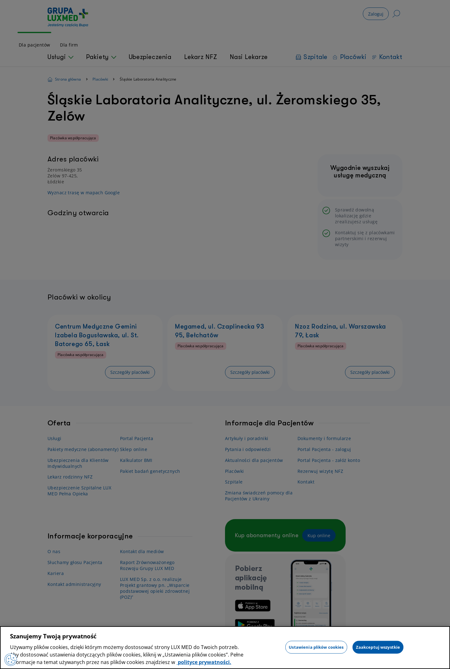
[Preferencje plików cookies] (10, 659)
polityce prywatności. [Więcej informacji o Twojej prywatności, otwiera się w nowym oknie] (204, 662)
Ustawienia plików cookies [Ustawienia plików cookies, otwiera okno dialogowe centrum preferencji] (316, 647)
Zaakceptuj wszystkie (378, 647)
